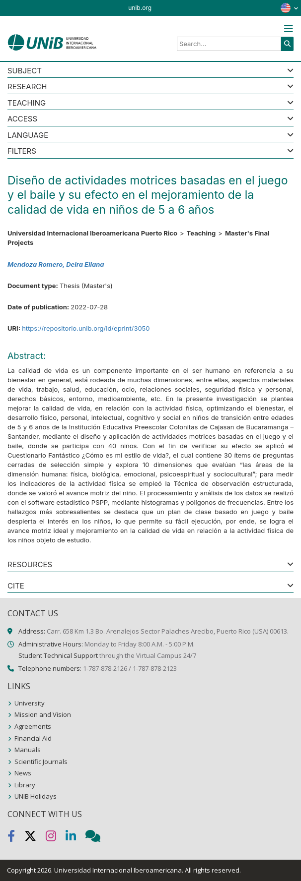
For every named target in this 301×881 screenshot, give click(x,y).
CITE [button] (15, 586)
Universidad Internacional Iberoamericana (118, 870)
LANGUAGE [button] (27, 135)
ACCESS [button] (22, 119)
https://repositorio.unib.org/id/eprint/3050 (86, 328)
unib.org (139, 7)
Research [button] (27, 87)
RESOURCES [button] (29, 565)
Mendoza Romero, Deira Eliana (55, 264)
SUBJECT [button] (24, 71)
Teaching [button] (26, 103)
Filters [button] (21, 151)
